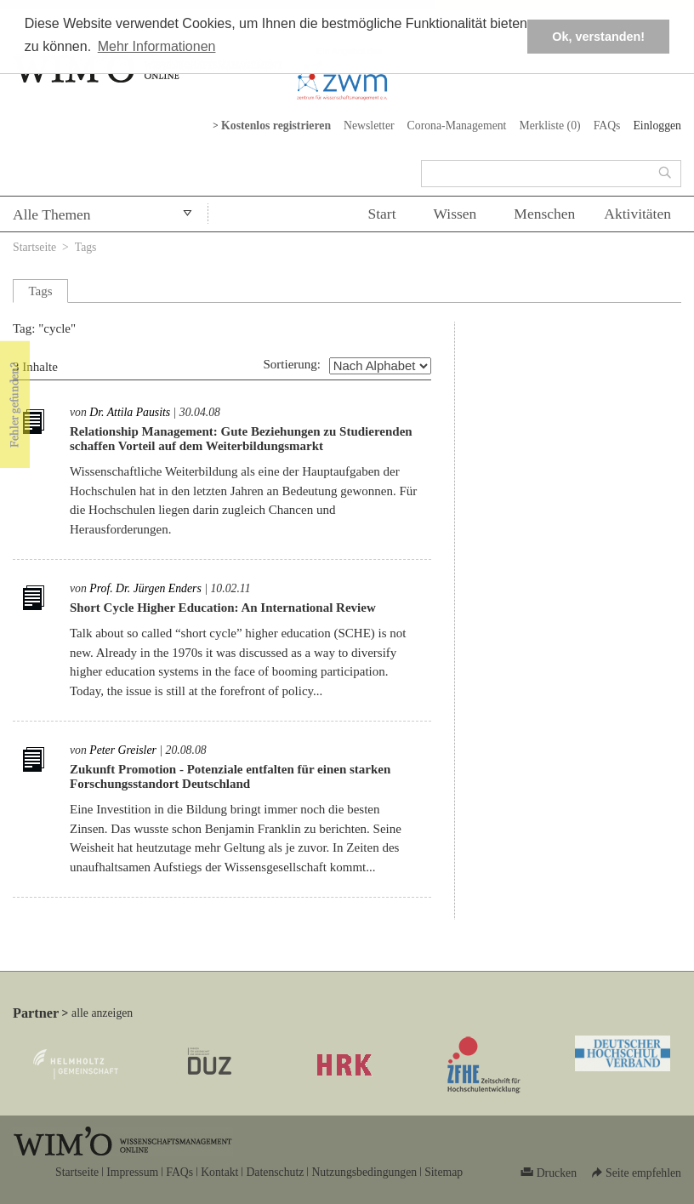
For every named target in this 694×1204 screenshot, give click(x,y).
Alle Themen (52, 214)
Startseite (34, 247)
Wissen (455, 213)
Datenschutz (275, 1172)
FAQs (607, 125)
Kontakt (219, 1172)
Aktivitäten (637, 213)
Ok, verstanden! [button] (598, 36)
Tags (86, 247)
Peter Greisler (122, 750)
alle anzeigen (102, 1013)
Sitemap (443, 1172)
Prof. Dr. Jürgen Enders (145, 588)
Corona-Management (457, 125)
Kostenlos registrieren (276, 125)
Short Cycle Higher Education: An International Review (223, 607)
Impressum (132, 1172)
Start (381, 213)
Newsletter (369, 125)
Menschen (544, 213)
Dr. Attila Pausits (129, 412)
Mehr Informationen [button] (157, 46)
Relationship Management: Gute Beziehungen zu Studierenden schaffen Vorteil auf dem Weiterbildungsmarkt (241, 439)
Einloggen (657, 125)
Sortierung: (292, 364)
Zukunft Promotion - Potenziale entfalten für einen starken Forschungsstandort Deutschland (230, 776)
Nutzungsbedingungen (364, 1172)
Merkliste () (549, 125)
